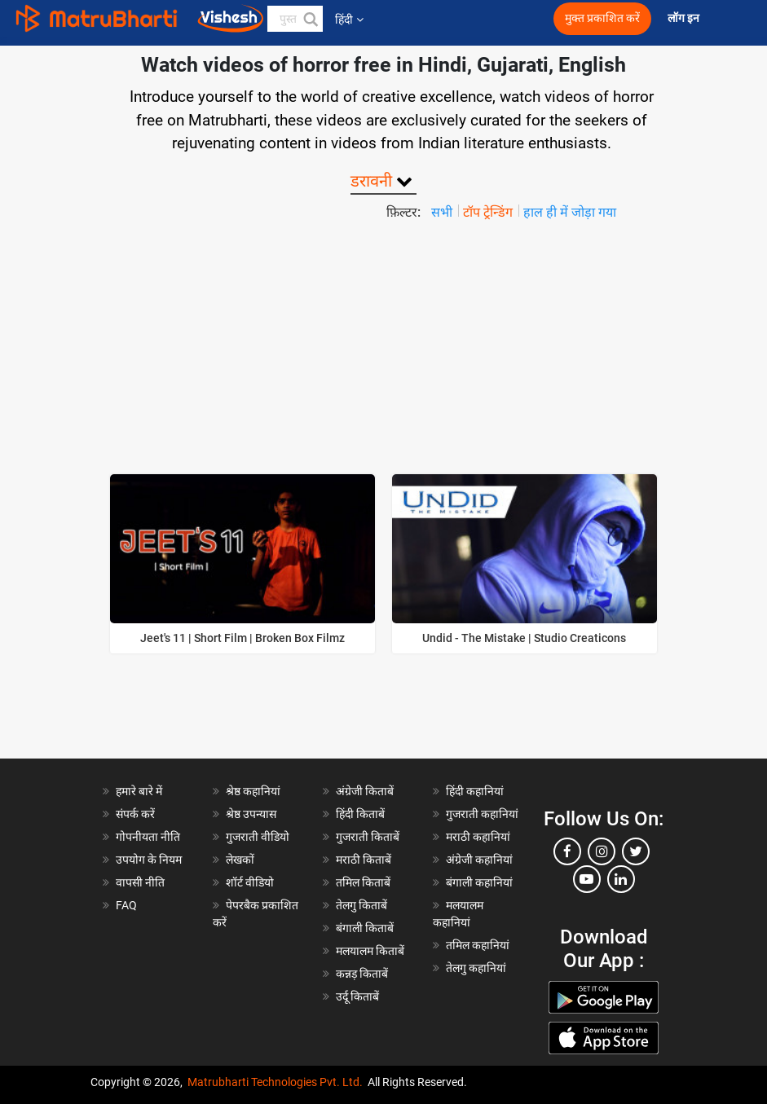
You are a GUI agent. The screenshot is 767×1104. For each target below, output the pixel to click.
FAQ (126, 905)
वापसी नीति (140, 882)
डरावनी (371, 181)
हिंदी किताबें (360, 813)
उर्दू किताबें (357, 996)
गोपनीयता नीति (148, 836)
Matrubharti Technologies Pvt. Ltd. (275, 1082)
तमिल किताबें (363, 882)
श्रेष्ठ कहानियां (253, 791)
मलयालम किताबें (370, 950)
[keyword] (295, 19)
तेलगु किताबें (361, 905)
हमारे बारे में (139, 791)
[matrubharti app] (486, 19)
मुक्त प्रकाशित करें (602, 18)
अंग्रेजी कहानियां (479, 859)
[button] (310, 19)
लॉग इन (685, 18)
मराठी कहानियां (478, 836)
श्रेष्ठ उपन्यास (251, 813)
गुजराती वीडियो (257, 836)
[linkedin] (621, 879)
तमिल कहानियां (477, 945)
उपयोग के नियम (149, 859)
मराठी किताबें (363, 859)
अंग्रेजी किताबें (365, 791)
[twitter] (636, 851)
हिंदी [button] (349, 19)
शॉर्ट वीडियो (250, 882)
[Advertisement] (383, 345)
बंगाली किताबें (365, 928)
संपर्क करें (135, 813)
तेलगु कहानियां (476, 967)
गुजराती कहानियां (482, 813)
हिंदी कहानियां (475, 791)
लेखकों (240, 859)
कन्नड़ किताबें (362, 973)
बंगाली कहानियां (479, 882)
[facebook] (567, 851)
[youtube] (587, 879)
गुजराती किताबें (367, 836)
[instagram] (601, 851)
